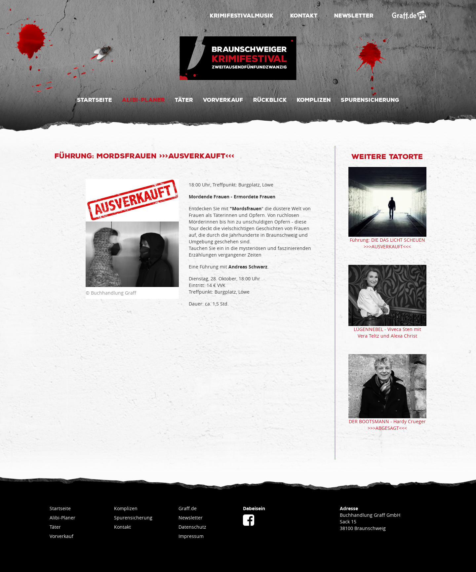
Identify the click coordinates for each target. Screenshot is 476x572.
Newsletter (354, 15)
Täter (184, 99)
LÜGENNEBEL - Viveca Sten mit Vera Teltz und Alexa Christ (387, 332)
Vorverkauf (223, 99)
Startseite (94, 99)
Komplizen (314, 99)
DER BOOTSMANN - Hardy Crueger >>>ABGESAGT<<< (387, 424)
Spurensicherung (370, 99)
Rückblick (270, 99)
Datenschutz (192, 527)
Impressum (191, 536)
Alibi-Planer (143, 99)
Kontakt (304, 15)
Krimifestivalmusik (242, 15)
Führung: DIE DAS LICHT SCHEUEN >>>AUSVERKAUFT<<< (387, 243)
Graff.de (187, 508)
